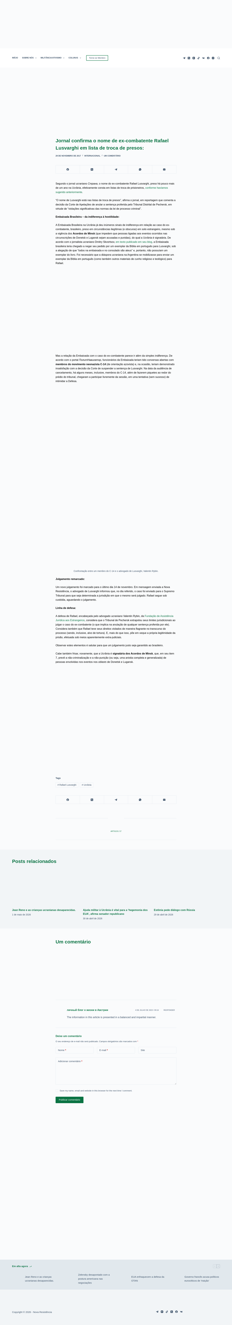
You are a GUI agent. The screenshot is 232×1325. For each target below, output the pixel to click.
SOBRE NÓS (30, 58)
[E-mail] (164, 169)
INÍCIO (15, 58)
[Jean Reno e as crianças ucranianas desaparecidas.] (45, 886)
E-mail (103, 1050)
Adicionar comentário (70, 1061)
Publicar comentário (69, 1099)
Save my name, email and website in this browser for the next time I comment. (96, 1090)
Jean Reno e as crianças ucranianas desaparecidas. (44, 910)
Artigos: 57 (116, 831)
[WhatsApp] (140, 169)
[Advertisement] (116, 746)
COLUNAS (75, 58)
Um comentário (112, 156)
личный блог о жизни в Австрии (87, 1010)
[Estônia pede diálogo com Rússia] (187, 886)
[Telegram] (184, 58)
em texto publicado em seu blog (134, 242)
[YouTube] (194, 58)
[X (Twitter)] (189, 58)
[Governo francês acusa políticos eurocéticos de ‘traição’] (176, 1279)
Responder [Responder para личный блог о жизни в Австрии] (169, 1010)
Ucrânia (86, 785)
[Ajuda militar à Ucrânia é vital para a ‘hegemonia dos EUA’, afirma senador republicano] (116, 886)
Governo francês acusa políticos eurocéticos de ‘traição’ (201, 1278)
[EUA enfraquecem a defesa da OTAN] (123, 1279)
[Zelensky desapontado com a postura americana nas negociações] (70, 1279)
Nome (62, 1050)
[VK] (203, 58)
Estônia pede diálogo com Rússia (174, 910)
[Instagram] (213, 58)
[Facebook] (208, 58)
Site (143, 1050)
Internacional (92, 156)
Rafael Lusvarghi (67, 785)
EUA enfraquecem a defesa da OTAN (147, 1278)
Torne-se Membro (97, 58)
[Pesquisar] (219, 58)
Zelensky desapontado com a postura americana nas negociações (94, 1278)
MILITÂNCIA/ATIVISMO (53, 58)
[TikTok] (198, 58)
